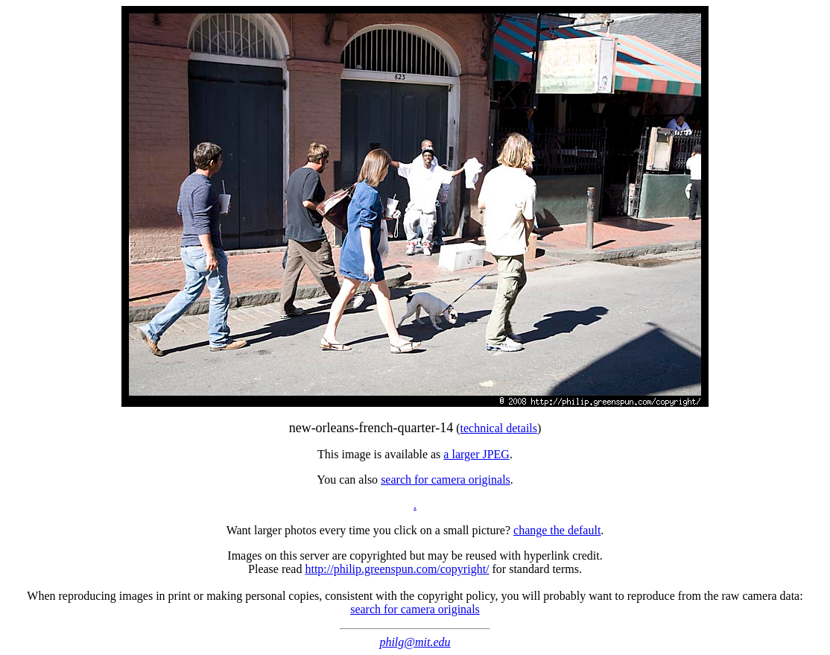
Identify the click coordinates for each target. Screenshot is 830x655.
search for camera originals (445, 479)
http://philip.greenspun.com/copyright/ (397, 569)
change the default (557, 530)
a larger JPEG (476, 454)
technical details (499, 428)
